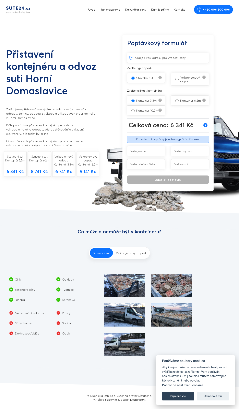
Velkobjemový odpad (190, 79)
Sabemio (111, 399)
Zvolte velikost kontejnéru (144, 90)
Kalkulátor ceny (135, 9)
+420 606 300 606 (213, 10)
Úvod (91, 9)
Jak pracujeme (110, 9)
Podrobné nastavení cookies (182, 385)
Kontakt (179, 9)
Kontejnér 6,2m (190, 100)
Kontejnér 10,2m (147, 110)
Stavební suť (144, 78)
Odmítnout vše (213, 396)
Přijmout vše (178, 396)
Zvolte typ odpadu (140, 68)
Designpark (137, 399)
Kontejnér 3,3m (146, 100)
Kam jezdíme (160, 9)
